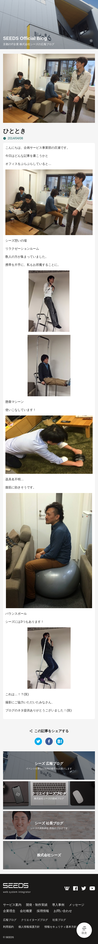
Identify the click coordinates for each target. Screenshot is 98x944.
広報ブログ (9, 919)
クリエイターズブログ (34, 919)
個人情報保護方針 (29, 926)
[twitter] (38, 741)
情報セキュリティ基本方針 (60, 926)
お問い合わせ (63, 911)
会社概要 (26, 911)
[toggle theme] (91, 41)
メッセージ (76, 904)
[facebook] (49, 741)
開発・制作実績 (36, 904)
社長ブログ (59, 919)
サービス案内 (12, 904)
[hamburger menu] (84, 930)
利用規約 (8, 926)
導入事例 (58, 904)
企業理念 (9, 911)
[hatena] (60, 741)
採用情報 (43, 911)
